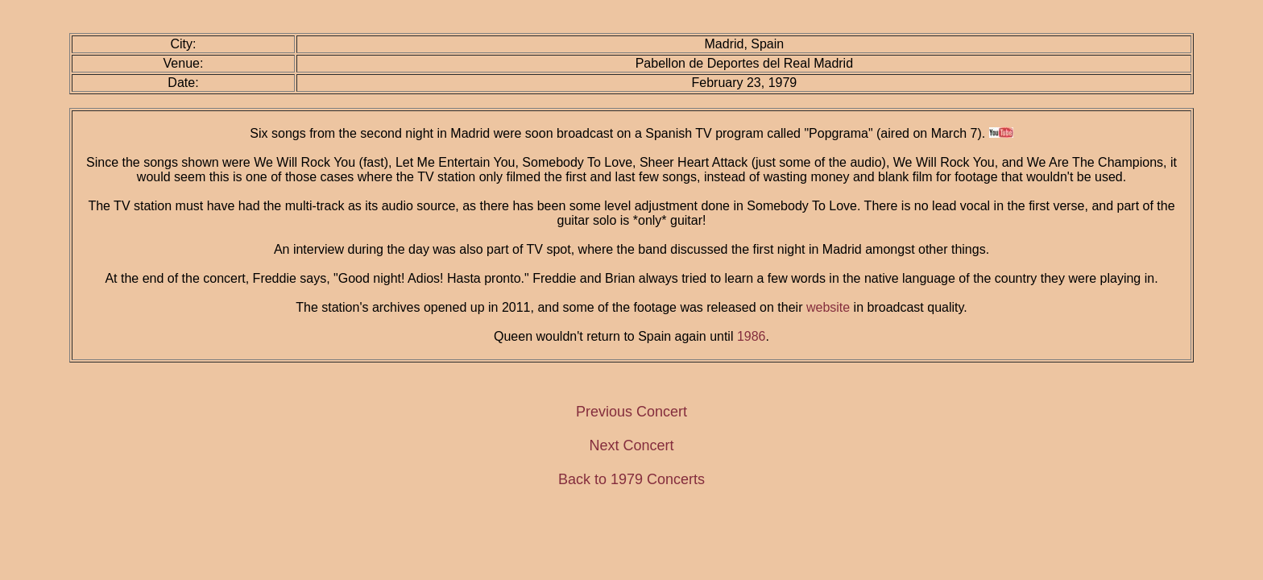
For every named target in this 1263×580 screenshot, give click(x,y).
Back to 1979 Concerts (631, 479)
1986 (751, 336)
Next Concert (631, 445)
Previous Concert (631, 412)
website (828, 307)
